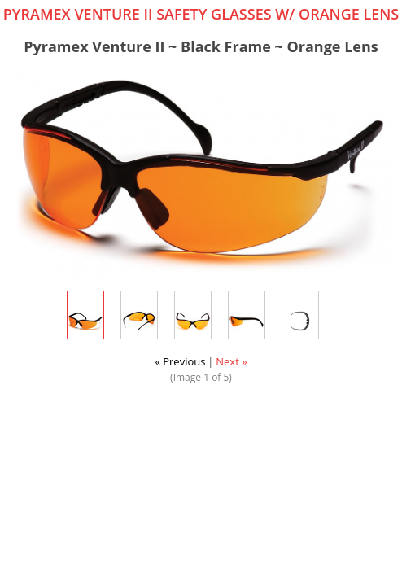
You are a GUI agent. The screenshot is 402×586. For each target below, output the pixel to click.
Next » (231, 361)
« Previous (180, 361)
